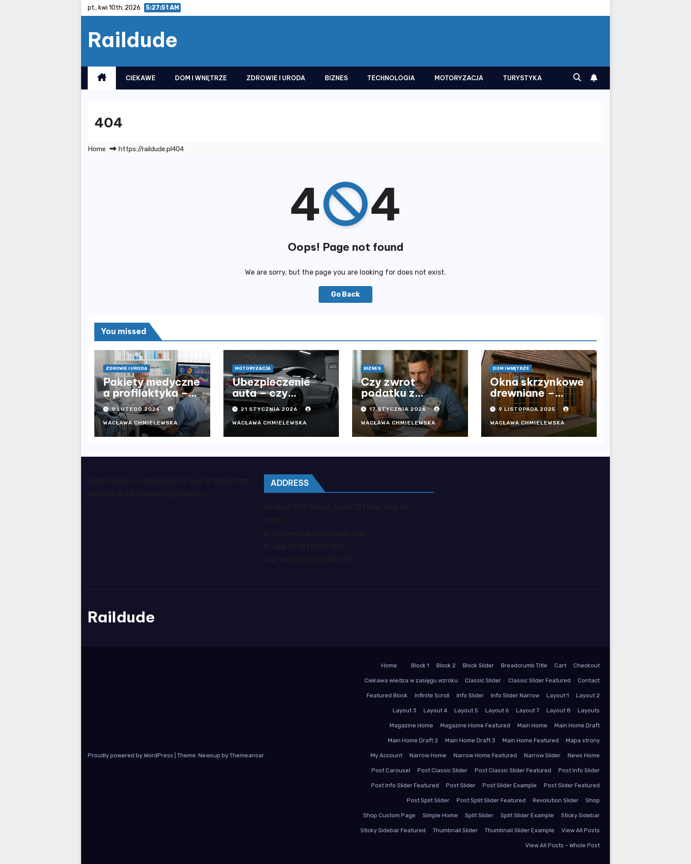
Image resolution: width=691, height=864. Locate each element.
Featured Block (387, 695)
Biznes (336, 78)
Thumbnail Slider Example (519, 830)
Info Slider (470, 695)
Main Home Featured (530, 740)
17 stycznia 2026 (398, 409)
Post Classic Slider (442, 770)
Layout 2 (588, 695)
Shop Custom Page (389, 815)
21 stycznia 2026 (270, 409)
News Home (584, 755)
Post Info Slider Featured (405, 785)
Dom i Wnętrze (201, 78)
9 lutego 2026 (136, 409)
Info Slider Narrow (515, 695)
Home (97, 149)
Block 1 (420, 665)
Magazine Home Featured (475, 725)
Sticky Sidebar (580, 815)
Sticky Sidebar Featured (393, 830)
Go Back (345, 294)
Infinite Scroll (432, 695)
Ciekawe (141, 78)
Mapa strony (583, 740)
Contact (589, 680)
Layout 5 (466, 710)
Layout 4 (435, 710)
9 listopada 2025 (527, 409)
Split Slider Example (527, 815)
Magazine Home (411, 725)
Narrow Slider (542, 755)
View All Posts (580, 830)
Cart (560, 665)
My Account (386, 755)
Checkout (586, 665)
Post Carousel (391, 770)
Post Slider (461, 785)
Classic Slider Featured (539, 680)
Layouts (589, 710)
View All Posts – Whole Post (562, 845)
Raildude (133, 39)
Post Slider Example (510, 785)
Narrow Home (427, 755)
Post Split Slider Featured (491, 800)
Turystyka (522, 78)
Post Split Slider (428, 800)
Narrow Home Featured (485, 755)
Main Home (532, 725)
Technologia (391, 78)
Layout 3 (404, 710)
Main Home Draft (577, 725)
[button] (577, 77)
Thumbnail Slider (455, 830)
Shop (593, 800)
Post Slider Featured (572, 785)
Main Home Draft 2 (413, 740)
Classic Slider (483, 680)
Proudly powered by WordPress (131, 755)
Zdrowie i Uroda (275, 78)
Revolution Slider (556, 800)
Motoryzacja (459, 78)
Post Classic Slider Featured (513, 770)
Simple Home (440, 815)
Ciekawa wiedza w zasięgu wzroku (411, 680)
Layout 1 (557, 695)
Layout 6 (497, 710)
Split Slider (479, 815)
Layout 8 (558, 710)
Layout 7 (527, 710)
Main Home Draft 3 (470, 740)
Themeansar (247, 755)
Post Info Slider (579, 770)
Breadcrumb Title (524, 665)
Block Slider (478, 665)
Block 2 (446, 665)
